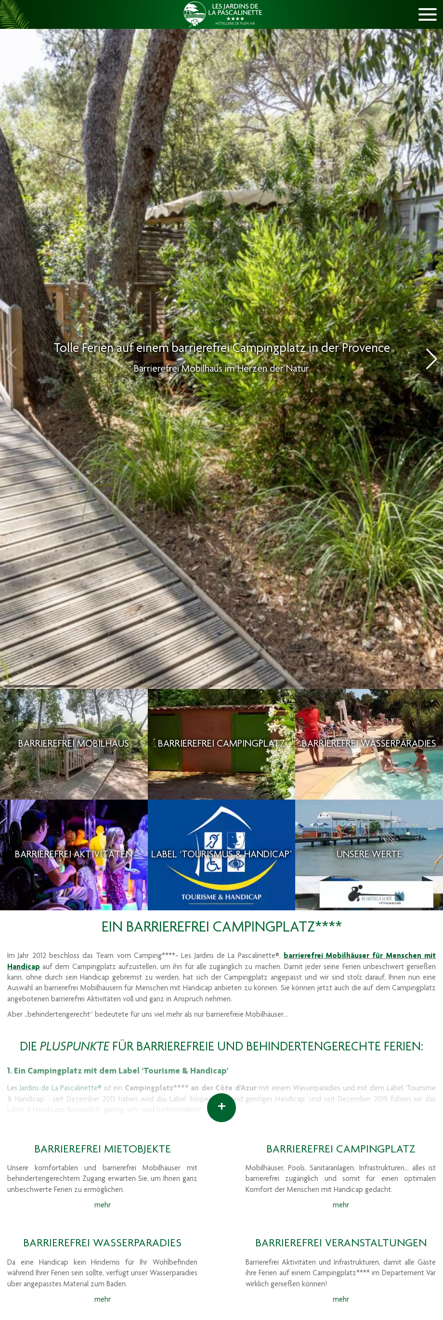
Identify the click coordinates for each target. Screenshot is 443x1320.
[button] (431, 359)
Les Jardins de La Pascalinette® (54, 1089)
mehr (102, 1206)
